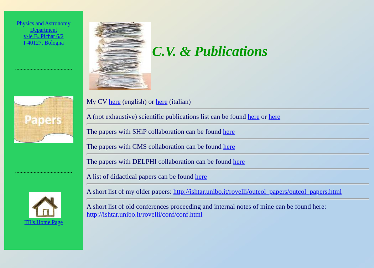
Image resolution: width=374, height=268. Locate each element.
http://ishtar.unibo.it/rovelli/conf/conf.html (145, 214)
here (115, 101)
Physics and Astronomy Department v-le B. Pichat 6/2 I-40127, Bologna (44, 33)
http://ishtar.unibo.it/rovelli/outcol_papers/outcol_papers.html (257, 191)
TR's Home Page (44, 222)
